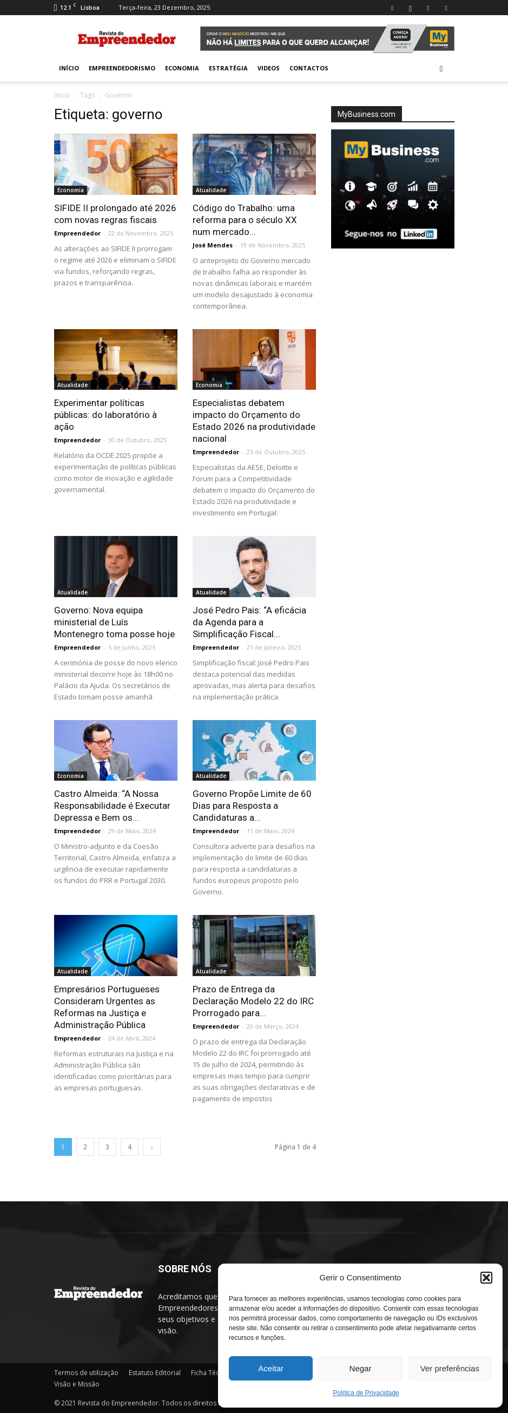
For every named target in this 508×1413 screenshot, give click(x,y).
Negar (360, 1368)
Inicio (62, 95)
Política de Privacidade (366, 1393)
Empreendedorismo (122, 68)
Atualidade (211, 190)
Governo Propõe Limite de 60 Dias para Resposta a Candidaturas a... (252, 805)
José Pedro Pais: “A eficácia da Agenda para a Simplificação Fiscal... (249, 622)
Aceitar (270, 1368)
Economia (182, 68)
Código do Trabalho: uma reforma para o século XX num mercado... (245, 219)
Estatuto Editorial (155, 1372)
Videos (269, 68)
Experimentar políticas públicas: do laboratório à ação (105, 414)
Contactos (308, 68)
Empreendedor (77, 233)
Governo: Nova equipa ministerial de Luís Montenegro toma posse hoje (114, 622)
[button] (486, 1277)
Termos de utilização (86, 1372)
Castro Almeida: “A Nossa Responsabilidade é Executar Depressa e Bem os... (112, 805)
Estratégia (228, 68)
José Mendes (213, 245)
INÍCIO (69, 68)
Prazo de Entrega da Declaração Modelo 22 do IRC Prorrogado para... (253, 1001)
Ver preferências (449, 1368)
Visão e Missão (77, 1384)
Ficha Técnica (211, 1372)
